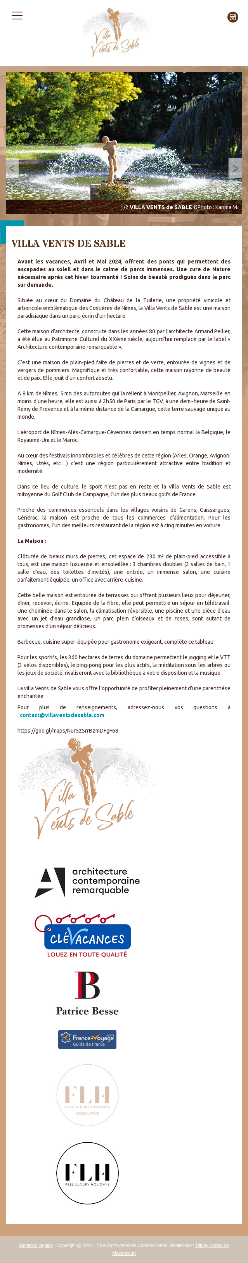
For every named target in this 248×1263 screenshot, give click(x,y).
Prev (16, 168)
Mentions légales (36, 1245)
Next (232, 168)
